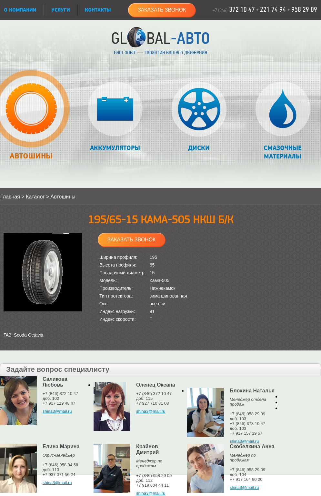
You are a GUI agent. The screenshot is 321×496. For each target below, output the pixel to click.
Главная (10, 196)
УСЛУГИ (60, 10)
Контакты (98, 10)
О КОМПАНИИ (20, 10)
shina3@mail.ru (57, 411)
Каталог (35, 196)
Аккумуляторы (115, 116)
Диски (198, 116)
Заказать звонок (162, 10)
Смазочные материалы (282, 121)
